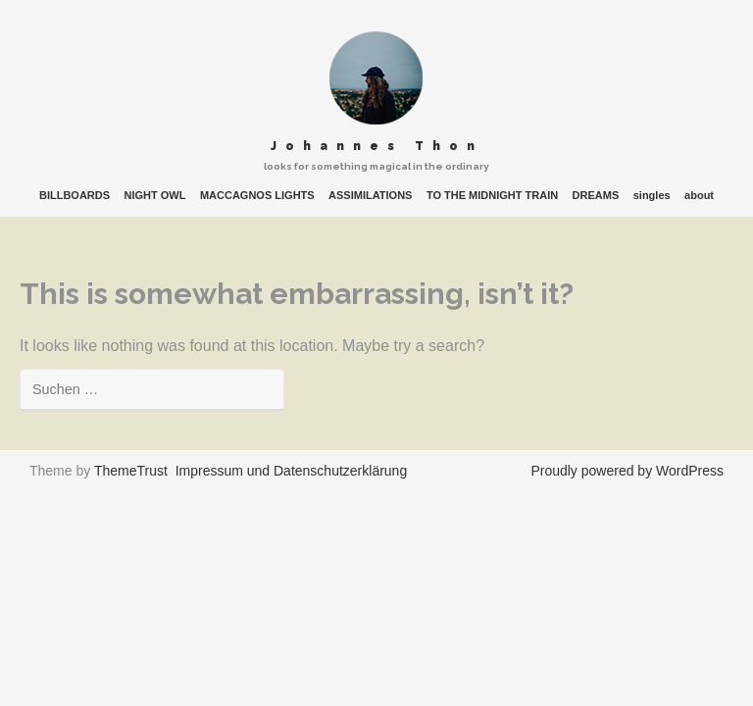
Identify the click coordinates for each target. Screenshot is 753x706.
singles (652, 195)
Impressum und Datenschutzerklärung (292, 471)
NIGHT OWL (155, 195)
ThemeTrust (131, 471)
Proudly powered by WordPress (627, 471)
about (699, 195)
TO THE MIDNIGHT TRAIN (492, 195)
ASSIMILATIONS (370, 195)
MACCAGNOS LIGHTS (257, 195)
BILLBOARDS (74, 195)
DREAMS (596, 195)
